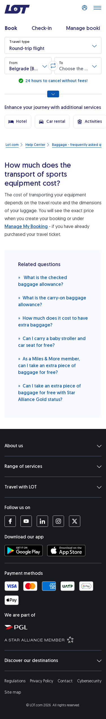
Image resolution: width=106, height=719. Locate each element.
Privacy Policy (41, 681)
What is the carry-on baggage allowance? (52, 301)
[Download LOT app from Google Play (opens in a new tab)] (24, 550)
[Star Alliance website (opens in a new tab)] (54, 639)
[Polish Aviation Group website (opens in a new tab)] (54, 627)
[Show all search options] (53, 94)
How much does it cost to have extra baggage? (53, 321)
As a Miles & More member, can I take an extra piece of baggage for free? (49, 365)
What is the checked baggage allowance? (42, 280)
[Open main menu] (97, 9)
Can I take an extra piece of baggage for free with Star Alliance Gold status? (49, 392)
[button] (53, 45)
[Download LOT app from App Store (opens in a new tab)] (66, 550)
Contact (65, 681)
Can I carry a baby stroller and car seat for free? (52, 341)
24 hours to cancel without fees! (55, 80)
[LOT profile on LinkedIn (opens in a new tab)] (42, 521)
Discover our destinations (53, 660)
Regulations (15, 681)
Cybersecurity (89, 681)
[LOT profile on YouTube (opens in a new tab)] (26, 521)
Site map (13, 692)
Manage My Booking (26, 226)
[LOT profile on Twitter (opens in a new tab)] (74, 521)
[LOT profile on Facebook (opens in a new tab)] (10, 521)
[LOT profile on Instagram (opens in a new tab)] (58, 521)
